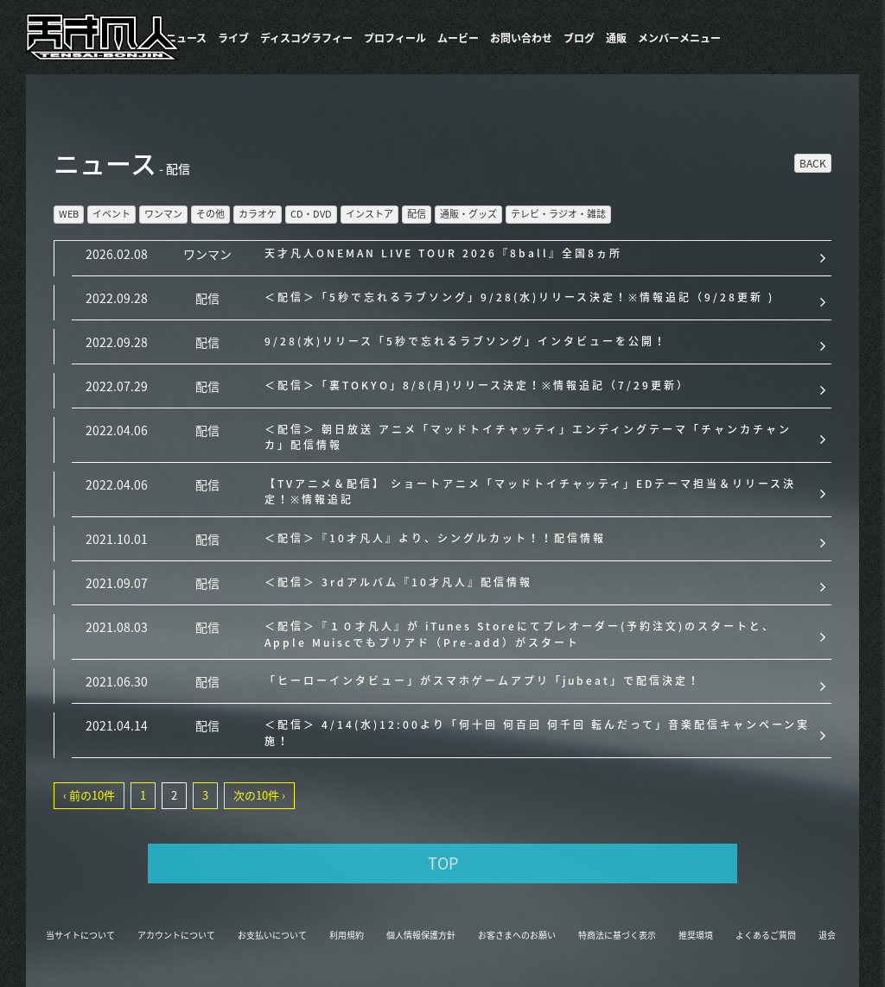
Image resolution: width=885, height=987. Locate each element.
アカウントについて (176, 934)
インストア (369, 213)
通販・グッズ (468, 213)
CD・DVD (311, 213)
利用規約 (346, 934)
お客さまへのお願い (517, 934)
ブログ (579, 38)
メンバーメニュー (679, 38)
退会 (827, 934)
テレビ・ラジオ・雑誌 (558, 213)
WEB (69, 213)
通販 (616, 38)
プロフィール (395, 38)
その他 (210, 213)
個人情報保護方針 (420, 934)
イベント (111, 213)
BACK (812, 163)
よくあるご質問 (765, 934)
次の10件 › (259, 795)
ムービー (458, 38)
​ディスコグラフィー (306, 38)
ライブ (233, 38)
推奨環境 (695, 934)
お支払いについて (272, 934)
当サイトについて (80, 934)
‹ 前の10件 (89, 795)
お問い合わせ (521, 38)
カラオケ (258, 213)
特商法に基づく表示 (617, 934)
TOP (443, 863)
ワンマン (163, 213)
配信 (416, 213)
